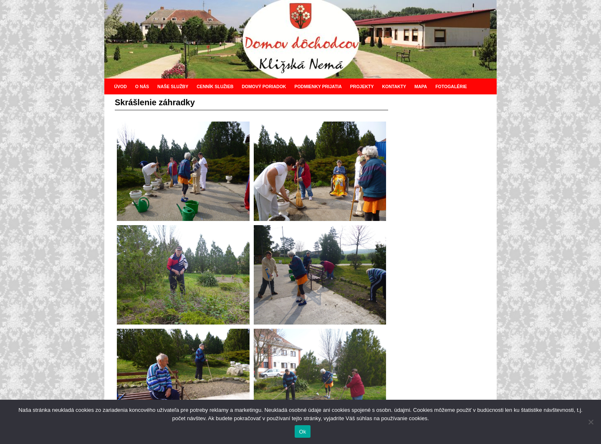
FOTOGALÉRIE (451, 86)
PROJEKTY (362, 86)
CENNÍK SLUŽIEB (215, 86)
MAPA (420, 86)
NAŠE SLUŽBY (172, 86)
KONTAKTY (394, 86)
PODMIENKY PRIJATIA (317, 86)
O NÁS (142, 86)
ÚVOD (120, 86)
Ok (302, 432)
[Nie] (590, 422)
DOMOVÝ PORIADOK (264, 86)
